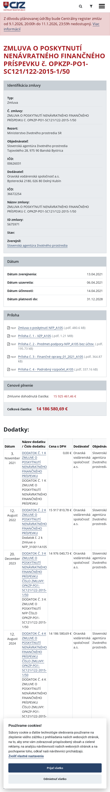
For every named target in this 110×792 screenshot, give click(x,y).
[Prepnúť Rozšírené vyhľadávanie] (91, 6)
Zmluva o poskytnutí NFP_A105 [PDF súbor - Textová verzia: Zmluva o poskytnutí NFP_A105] (40, 328)
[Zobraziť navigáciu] (101, 6)
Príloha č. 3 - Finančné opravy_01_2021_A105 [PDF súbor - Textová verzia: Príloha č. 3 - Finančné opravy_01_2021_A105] (50, 357)
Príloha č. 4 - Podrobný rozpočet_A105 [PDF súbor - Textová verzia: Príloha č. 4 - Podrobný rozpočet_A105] (45, 369)
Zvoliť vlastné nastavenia (26, 756)
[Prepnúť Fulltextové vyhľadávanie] (80, 6)
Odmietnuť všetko (55, 779)
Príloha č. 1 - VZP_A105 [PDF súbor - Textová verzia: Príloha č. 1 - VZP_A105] (34, 336)
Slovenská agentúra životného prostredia (37, 245)
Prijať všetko (55, 768)
